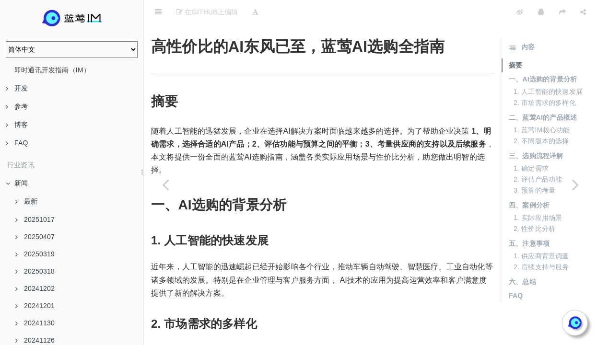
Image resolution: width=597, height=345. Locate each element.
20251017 (35, 219)
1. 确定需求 (531, 144)
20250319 (35, 254)
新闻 (17, 183)
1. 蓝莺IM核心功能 (542, 106)
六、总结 (522, 258)
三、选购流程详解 (536, 132)
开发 (17, 88)
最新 (26, 201)
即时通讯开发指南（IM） (52, 70)
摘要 (515, 41)
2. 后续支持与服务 (541, 243)
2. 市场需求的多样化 (545, 78)
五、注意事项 (529, 219)
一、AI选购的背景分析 (543, 55)
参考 (17, 106)
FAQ (17, 143)
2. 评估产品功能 (538, 155)
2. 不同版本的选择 (541, 117)
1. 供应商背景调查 (541, 232)
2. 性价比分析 (534, 204)
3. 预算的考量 (534, 166)
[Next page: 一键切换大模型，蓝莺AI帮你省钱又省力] (575, 184)
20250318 (35, 271)
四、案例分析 (529, 181)
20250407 (35, 237)
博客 (17, 124)
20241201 (35, 306)
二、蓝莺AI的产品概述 (543, 93)
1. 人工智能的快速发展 (548, 67)
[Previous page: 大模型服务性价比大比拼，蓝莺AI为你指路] (165, 184)
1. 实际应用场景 (538, 193)
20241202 (35, 288)
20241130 (35, 323)
